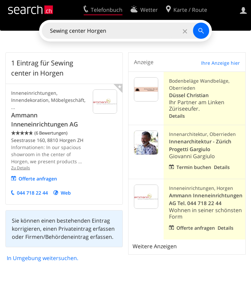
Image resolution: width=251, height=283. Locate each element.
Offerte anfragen (38, 178)
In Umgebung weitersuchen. (42, 258)
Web (66, 193)
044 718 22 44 (32, 193)
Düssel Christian (189, 95)
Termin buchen (193, 167)
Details (177, 116)
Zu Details (20, 168)
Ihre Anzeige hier (220, 63)
